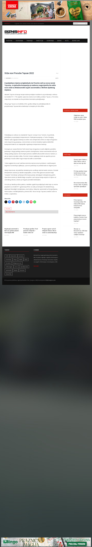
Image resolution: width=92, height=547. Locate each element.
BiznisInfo (8, 78)
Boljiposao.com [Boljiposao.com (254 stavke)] (17, 263)
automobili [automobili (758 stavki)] (8, 270)
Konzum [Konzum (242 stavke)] (22, 270)
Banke (59, 40)
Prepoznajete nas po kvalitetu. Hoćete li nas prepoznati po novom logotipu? (80, 218)
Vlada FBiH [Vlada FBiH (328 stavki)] (8, 274)
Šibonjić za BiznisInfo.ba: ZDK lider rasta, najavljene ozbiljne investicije (80, 231)
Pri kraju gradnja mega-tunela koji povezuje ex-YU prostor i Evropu (80, 173)
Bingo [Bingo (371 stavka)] (15, 259)
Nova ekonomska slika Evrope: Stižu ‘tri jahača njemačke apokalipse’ (80, 184)
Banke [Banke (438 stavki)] (16, 270)
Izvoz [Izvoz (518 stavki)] (16, 267)
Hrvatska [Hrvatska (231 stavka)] (8, 263)
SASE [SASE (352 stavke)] (7, 256)
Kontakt (36, 266)
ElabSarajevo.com (50, 280)
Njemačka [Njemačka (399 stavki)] (13, 256)
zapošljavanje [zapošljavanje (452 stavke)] (24, 267)
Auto (67, 40)
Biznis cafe (76, 40)
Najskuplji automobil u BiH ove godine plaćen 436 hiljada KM (11, 230)
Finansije (30, 40)
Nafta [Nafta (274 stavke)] (20, 259)
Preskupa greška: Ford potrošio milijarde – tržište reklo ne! (30, 230)
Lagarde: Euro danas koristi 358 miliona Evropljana (29, 23)
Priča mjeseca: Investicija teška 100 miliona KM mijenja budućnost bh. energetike (80, 203)
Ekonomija (19, 40)
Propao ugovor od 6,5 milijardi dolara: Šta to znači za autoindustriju (49, 230)
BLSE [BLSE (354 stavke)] (26, 259)
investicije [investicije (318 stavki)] (8, 259)
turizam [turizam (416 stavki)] (21, 256)
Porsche (8, 208)
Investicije (39, 40)
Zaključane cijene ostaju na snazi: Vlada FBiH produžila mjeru (80, 117)
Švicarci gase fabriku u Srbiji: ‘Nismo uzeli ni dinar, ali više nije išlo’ (80, 161)
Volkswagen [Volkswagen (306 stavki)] (9, 267)
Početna (9, 40)
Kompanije (50, 40)
